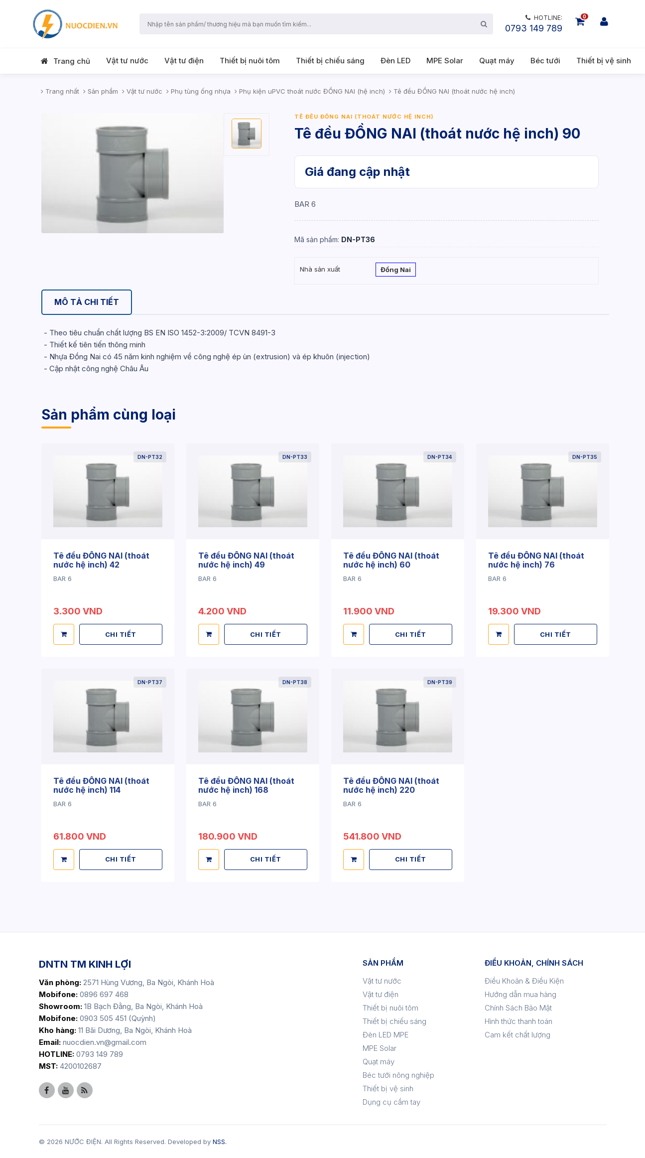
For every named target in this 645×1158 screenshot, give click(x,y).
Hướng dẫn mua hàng (520, 994)
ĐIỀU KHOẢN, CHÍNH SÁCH (534, 963)
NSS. (220, 1142)
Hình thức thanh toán (518, 1021)
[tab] (86, 302)
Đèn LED (395, 60)
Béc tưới (545, 60)
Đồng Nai (396, 270)
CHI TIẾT (120, 634)
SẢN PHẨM (383, 963)
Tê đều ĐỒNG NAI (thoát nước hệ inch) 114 (101, 785)
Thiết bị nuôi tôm (250, 60)
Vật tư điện (184, 60)
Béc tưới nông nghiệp (398, 1075)
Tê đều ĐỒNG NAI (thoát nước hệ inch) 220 (391, 785)
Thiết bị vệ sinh (603, 60)
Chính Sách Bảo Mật (518, 1008)
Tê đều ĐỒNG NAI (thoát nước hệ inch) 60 (391, 560)
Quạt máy (497, 60)
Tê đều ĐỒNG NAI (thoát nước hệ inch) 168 (246, 785)
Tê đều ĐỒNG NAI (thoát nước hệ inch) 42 (101, 560)
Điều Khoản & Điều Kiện (524, 981)
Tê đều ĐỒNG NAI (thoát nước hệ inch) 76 (536, 560)
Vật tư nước (127, 60)
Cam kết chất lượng (517, 1034)
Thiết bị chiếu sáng (330, 60)
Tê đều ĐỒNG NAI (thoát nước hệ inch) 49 (246, 560)
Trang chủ (71, 61)
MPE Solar (444, 60)
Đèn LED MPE (385, 1034)
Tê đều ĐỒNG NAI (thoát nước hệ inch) (364, 116)
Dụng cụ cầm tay (391, 1102)
